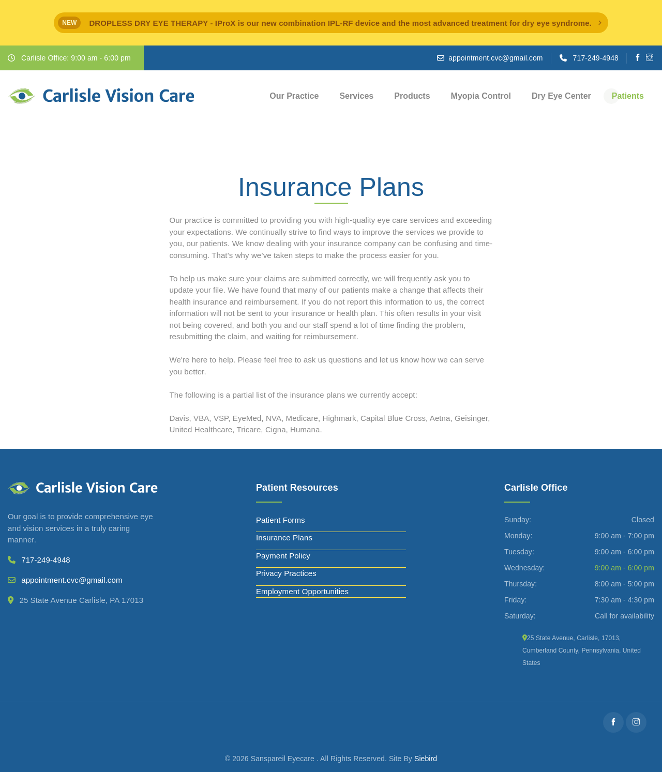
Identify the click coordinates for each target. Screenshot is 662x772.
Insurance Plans (284, 537)
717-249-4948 (596, 58)
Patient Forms (280, 520)
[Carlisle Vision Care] (101, 96)
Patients (628, 96)
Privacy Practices (286, 573)
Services (356, 96)
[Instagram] (649, 58)
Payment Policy (283, 555)
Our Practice (294, 96)
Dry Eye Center (561, 96)
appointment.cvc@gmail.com (495, 58)
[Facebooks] (638, 58)
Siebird (425, 758)
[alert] (331, 22)
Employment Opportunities (302, 591)
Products (412, 96)
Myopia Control (481, 96)
